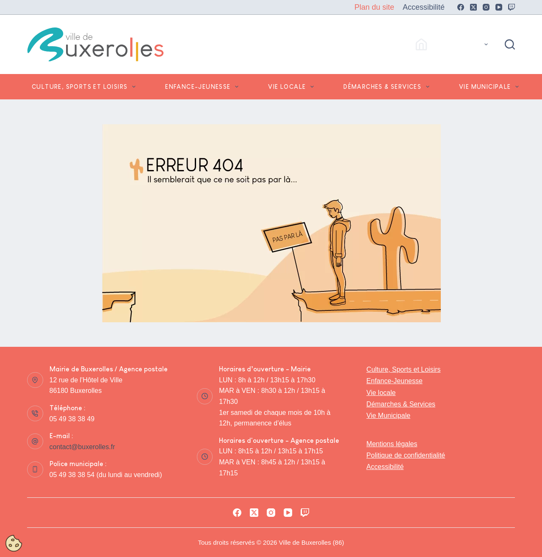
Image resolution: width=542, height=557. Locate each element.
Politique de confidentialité (405, 455)
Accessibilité (424, 7)
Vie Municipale (490, 87)
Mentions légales (391, 443)
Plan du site (374, 7)
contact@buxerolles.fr (82, 446)
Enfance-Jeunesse (203, 87)
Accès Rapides (453, 44)
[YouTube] (498, 7)
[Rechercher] (510, 44)
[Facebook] (460, 7)
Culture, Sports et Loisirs (85, 87)
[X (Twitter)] (473, 7)
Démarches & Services (388, 87)
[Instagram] (486, 7)
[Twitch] (511, 7)
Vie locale (292, 87)
